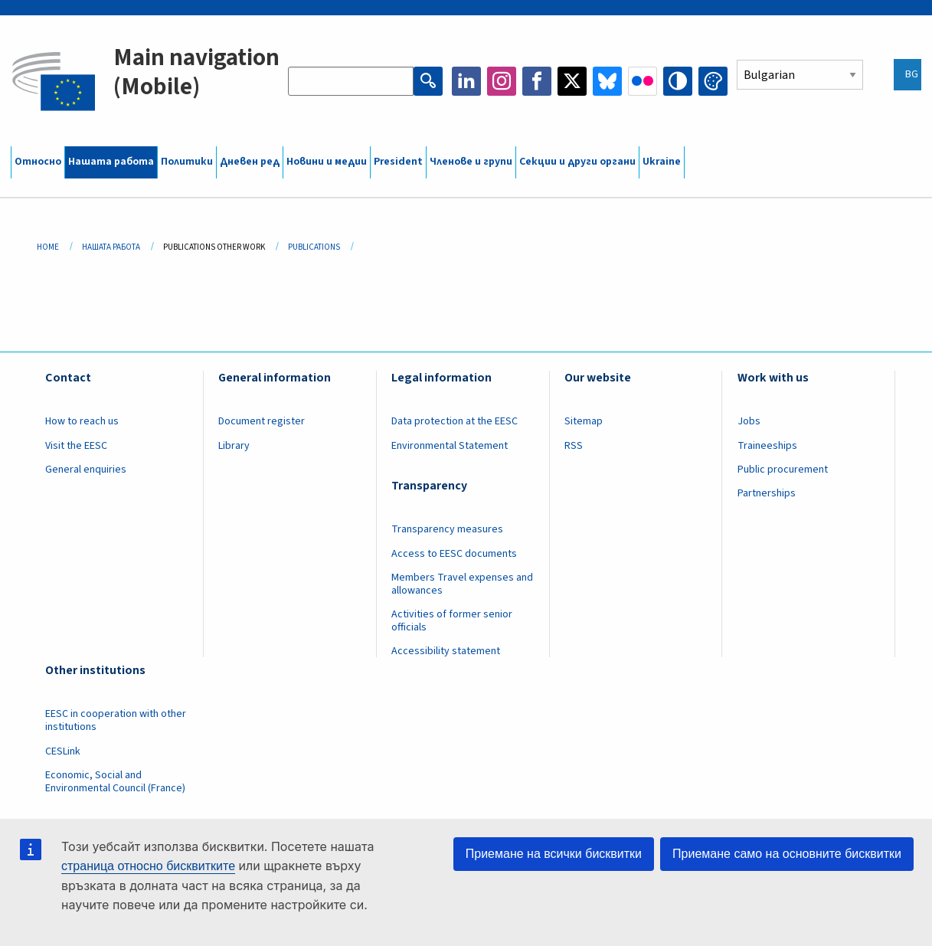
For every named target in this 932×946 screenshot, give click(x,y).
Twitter (572, 81)
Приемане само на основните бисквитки (786, 853)
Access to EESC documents (454, 553)
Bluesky (607, 81)
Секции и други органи (577, 161)
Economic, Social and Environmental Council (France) (116, 782)
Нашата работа (111, 161)
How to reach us (82, 421)
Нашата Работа (111, 247)
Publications (314, 247)
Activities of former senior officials (451, 621)
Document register (261, 421)
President (398, 161)
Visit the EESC (76, 445)
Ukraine (662, 161)
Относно (38, 161)
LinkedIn (466, 81)
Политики (187, 161)
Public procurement (782, 469)
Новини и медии (326, 161)
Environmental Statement (449, 445)
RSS (573, 445)
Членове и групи (471, 161)
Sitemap (583, 421)
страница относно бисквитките (148, 865)
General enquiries (85, 469)
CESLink (62, 751)
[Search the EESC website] (351, 81)
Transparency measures (447, 529)
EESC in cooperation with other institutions (115, 720)
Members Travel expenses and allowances (462, 584)
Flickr (642, 81)
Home (48, 247)
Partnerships (766, 493)
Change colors (713, 81)
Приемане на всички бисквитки (554, 853)
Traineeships (767, 445)
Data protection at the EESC (454, 421)
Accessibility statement (445, 651)
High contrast (677, 81)
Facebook (536, 81)
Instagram (501, 81)
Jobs (748, 421)
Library (234, 445)
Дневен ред (250, 161)
